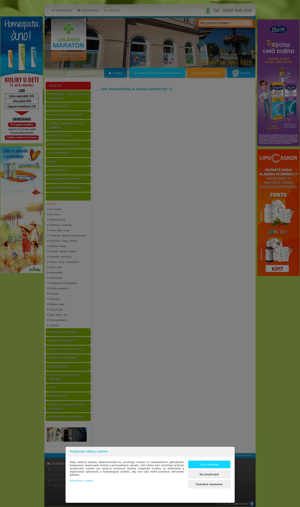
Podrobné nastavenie (209, 484)
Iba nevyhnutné (209, 474)
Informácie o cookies (81, 480)
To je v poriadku (209, 464)
